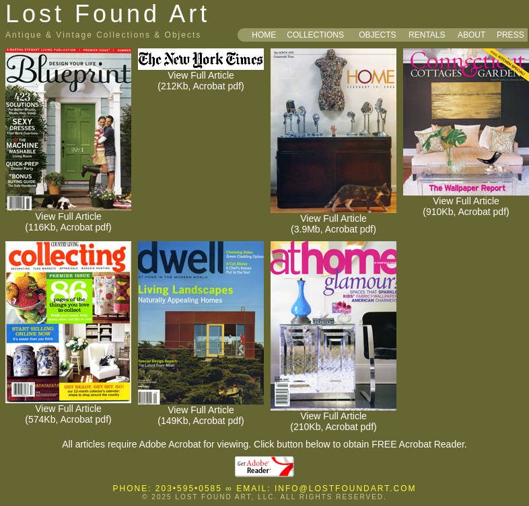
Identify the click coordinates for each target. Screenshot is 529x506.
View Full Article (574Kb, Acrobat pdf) (68, 409)
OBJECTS (377, 35)
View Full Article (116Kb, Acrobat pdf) (68, 217)
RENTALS (427, 35)
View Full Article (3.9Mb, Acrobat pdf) (333, 219)
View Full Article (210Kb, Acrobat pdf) (333, 417)
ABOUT (471, 35)
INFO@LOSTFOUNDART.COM (346, 488)
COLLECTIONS (315, 35)
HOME (264, 35)
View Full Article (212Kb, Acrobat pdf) (201, 76)
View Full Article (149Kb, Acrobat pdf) (201, 411)
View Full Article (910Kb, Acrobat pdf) (466, 202)
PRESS (510, 35)
